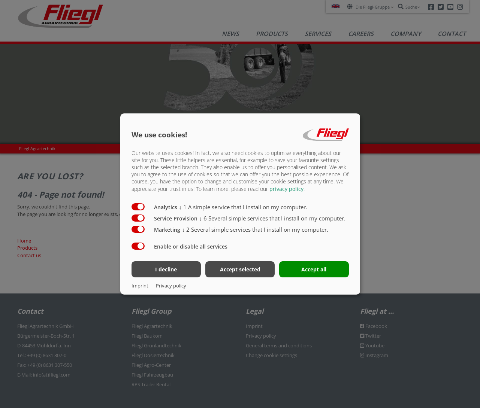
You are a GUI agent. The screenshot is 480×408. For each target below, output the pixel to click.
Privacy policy (171, 285)
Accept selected (240, 269)
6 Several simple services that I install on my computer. (272, 218)
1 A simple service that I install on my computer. (243, 206)
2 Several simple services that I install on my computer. (255, 229)
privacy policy (286, 188)
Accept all (313, 269)
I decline (166, 269)
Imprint (140, 285)
